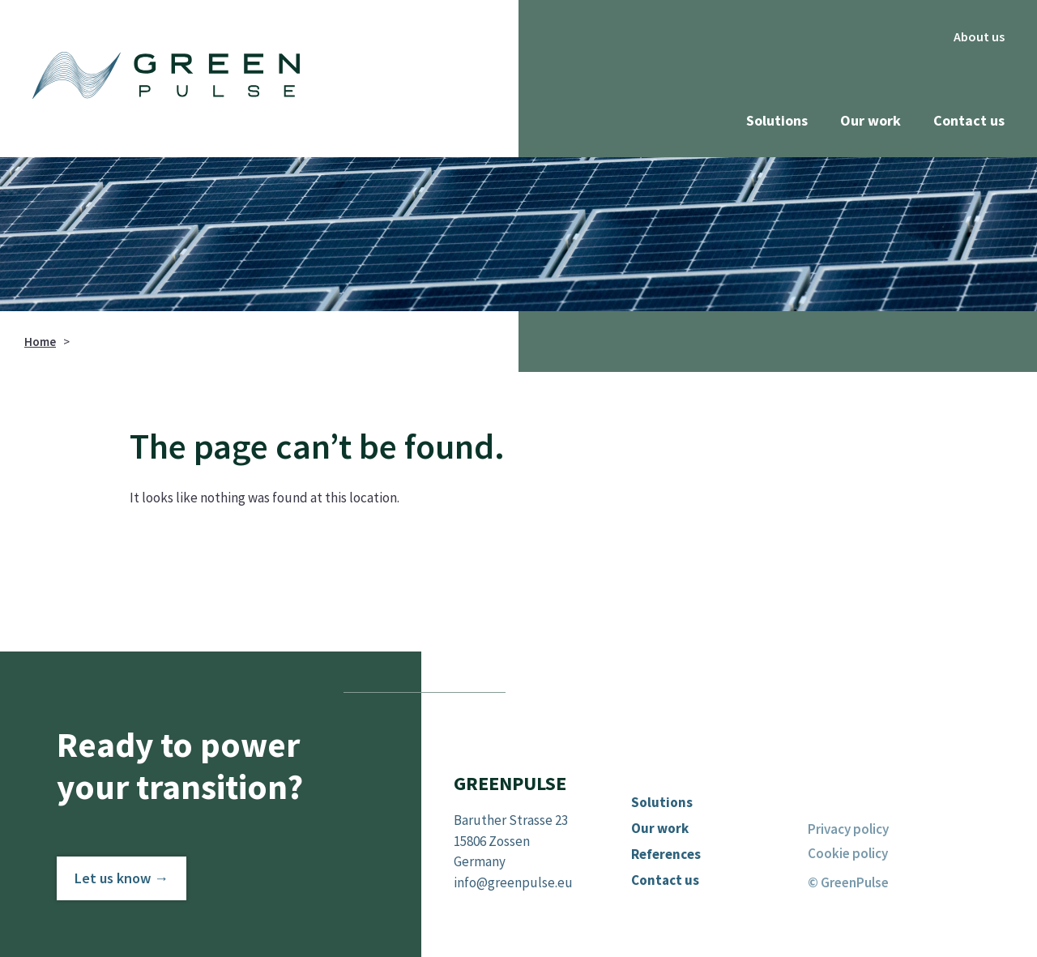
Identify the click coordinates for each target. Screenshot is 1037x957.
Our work (870, 120)
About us (979, 36)
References (666, 854)
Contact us (969, 120)
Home (40, 341)
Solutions (777, 120)
